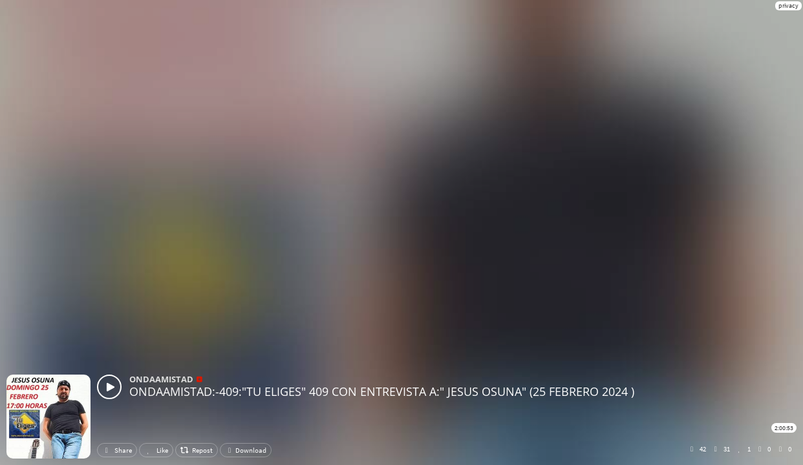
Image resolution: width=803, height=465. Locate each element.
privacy (788, 5)
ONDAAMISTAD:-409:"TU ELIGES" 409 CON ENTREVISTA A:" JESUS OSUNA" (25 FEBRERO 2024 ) (381, 391)
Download (245, 450)
